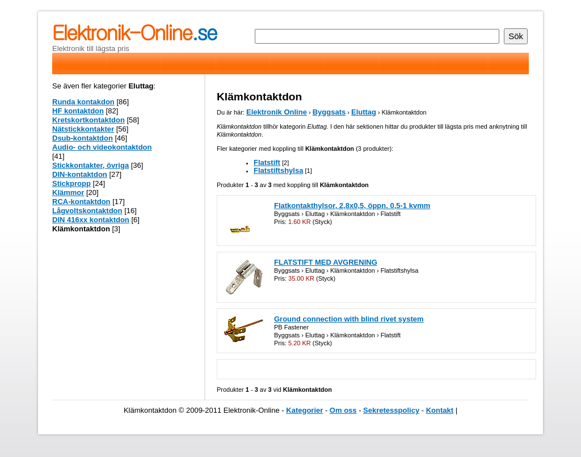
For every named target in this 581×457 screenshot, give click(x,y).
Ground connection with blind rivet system (349, 319)
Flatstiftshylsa (278, 170)
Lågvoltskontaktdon (87, 210)
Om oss (343, 410)
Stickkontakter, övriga (90, 165)
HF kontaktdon (78, 111)
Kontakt (439, 410)
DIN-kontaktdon (79, 174)
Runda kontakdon (83, 102)
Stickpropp (71, 183)
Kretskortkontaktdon (88, 120)
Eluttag (363, 112)
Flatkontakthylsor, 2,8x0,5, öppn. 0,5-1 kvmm (352, 205)
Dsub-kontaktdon (82, 138)
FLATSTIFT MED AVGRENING (325, 262)
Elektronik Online (276, 112)
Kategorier (304, 410)
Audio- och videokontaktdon (102, 147)
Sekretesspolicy (391, 410)
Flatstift (267, 162)
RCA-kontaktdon (81, 201)
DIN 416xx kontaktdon (90, 219)
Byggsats (329, 112)
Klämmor (68, 192)
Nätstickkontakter (83, 129)
